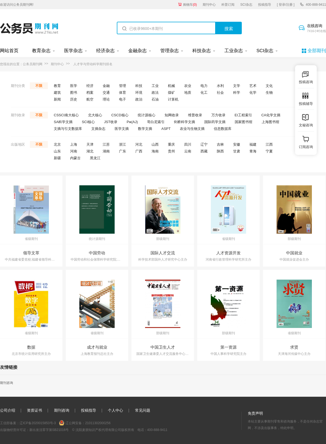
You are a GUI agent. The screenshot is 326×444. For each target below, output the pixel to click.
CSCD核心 (119, 115)
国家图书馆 (243, 122)
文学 (236, 86)
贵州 (171, 151)
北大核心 (95, 115)
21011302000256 (97, 423)
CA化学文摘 (270, 115)
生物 (269, 92)
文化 (269, 86)
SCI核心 (88, 122)
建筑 (57, 92)
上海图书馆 (270, 122)
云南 (187, 151)
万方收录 (218, 115)
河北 (138, 144)
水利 (220, 86)
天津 (89, 144)
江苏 (106, 144)
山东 (57, 151)
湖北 (89, 151)
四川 (187, 144)
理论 (106, 99)
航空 (89, 99)
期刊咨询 (6, 383)
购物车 (190, 5)
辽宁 (204, 144)
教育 (57, 86)
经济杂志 (105, 50)
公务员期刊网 (32, 64)
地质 (187, 92)
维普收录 (195, 115)
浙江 (122, 144)
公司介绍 (7, 410)
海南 (155, 151)
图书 (73, 92)
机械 (171, 86)
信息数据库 (222, 129)
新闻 (57, 99)
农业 (187, 86)
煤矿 (171, 92)
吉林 (220, 144)
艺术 (252, 86)
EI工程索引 (243, 115)
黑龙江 (95, 158)
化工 (204, 92)
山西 (155, 144)
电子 (122, 99)
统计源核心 (146, 115)
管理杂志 (169, 50)
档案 (89, 92)
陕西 (220, 151)
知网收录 (172, 115)
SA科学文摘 (63, 122)
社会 (220, 92)
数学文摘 (145, 129)
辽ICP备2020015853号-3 (38, 423)
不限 (38, 86)
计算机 (173, 99)
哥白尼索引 (156, 122)
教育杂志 (41, 50)
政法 (155, 92)
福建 (252, 144)
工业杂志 (233, 50)
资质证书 (34, 410)
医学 (73, 86)
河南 (73, 151)
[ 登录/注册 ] (285, 5)
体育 (122, 92)
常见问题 (142, 410)
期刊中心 (209, 5)
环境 (138, 92)
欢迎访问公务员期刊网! (16, 5)
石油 (155, 99)
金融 (106, 86)
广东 (122, 151)
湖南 (106, 151)
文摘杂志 (98, 129)
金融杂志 (137, 50)
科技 (138, 86)
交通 (106, 92)
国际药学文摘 (214, 122)
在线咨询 (316, 28)
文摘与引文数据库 (68, 129)
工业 (155, 86)
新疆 (57, 158)
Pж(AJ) (132, 122)
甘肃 (236, 151)
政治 (138, 99)
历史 (73, 99)
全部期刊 (317, 50)
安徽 (236, 144)
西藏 (204, 151)
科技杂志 (201, 50)
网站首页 (9, 50)
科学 (236, 92)
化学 (252, 92)
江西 (269, 144)
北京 (57, 144)
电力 (204, 86)
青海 (252, 151)
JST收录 (110, 122)
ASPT (166, 129)
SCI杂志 (246, 5)
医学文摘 (122, 129)
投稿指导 (264, 5)
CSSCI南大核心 (66, 115)
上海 (73, 144)
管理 (122, 86)
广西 (138, 151)
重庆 (171, 144)
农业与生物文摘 (192, 129)
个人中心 (115, 410)
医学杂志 (73, 50)
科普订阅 (227, 5)
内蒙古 (75, 158)
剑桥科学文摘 (184, 122)
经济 (89, 86)
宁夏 (269, 151)
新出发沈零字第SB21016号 (49, 430)
